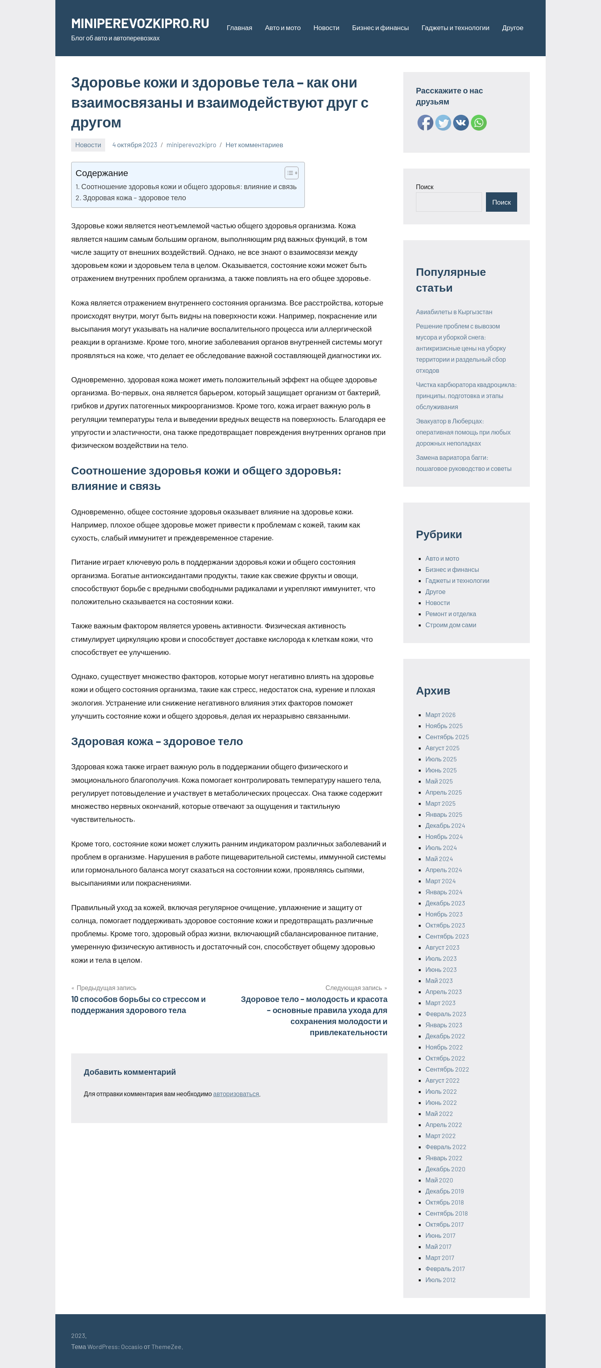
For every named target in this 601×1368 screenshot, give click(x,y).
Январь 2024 (444, 892)
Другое (513, 27)
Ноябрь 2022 (444, 1047)
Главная (240, 27)
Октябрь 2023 (445, 925)
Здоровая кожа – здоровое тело (134, 197)
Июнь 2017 (440, 1235)
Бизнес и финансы (380, 27)
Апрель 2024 (443, 869)
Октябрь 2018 (444, 1202)
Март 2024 (440, 880)
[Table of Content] (292, 173)
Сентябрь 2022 (447, 1069)
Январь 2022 (444, 1157)
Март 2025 (440, 803)
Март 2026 (440, 714)
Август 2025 (442, 747)
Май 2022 (439, 1113)
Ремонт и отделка (450, 613)
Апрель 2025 (443, 792)
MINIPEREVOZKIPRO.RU (144, 22)
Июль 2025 (441, 759)
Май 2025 (439, 781)
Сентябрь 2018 (446, 1213)
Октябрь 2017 (444, 1224)
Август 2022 (442, 1080)
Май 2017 (438, 1246)
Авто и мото (282, 27)
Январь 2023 (443, 1024)
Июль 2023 (441, 958)
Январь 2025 (443, 814)
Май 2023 (439, 980)
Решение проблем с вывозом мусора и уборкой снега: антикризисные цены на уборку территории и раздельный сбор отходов (461, 348)
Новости (327, 27)
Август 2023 (442, 947)
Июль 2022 (441, 1091)
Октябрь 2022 (445, 1058)
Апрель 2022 (443, 1124)
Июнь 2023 (441, 969)
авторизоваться (236, 1093)
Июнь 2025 (441, 770)
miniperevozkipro (191, 144)
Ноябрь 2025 (444, 725)
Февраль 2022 (446, 1146)
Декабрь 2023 (445, 903)
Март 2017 (439, 1257)
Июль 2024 (441, 847)
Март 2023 (440, 1002)
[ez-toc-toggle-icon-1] (288, 173)
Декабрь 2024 (445, 825)
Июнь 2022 (441, 1102)
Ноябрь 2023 (444, 914)
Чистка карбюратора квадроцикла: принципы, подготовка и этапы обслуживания (466, 395)
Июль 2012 (440, 1279)
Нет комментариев (254, 144)
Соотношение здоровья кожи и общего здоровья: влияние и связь (189, 186)
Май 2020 (439, 1180)
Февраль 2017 (445, 1268)
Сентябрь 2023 (447, 936)
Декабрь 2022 (445, 1036)
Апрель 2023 (443, 991)
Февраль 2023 (445, 1013)
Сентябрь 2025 (447, 736)
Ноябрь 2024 (444, 836)
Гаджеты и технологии (455, 27)
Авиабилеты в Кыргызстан (454, 311)
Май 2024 (439, 858)
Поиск (424, 186)
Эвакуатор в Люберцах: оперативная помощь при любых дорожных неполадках (463, 432)
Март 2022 (440, 1135)
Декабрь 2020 (445, 1169)
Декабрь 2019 (444, 1191)
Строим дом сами (450, 624)
